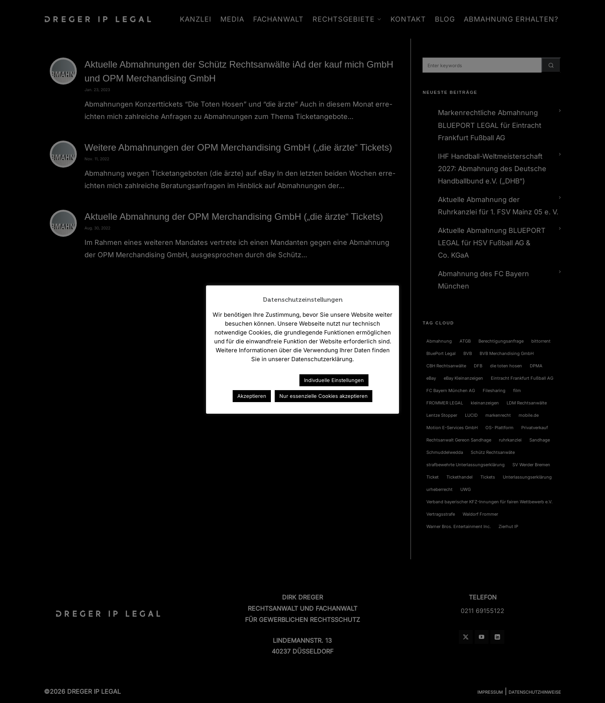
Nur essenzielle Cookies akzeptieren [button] (323, 396)
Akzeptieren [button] (251, 396)
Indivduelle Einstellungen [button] (334, 380)
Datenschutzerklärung (259, 380)
